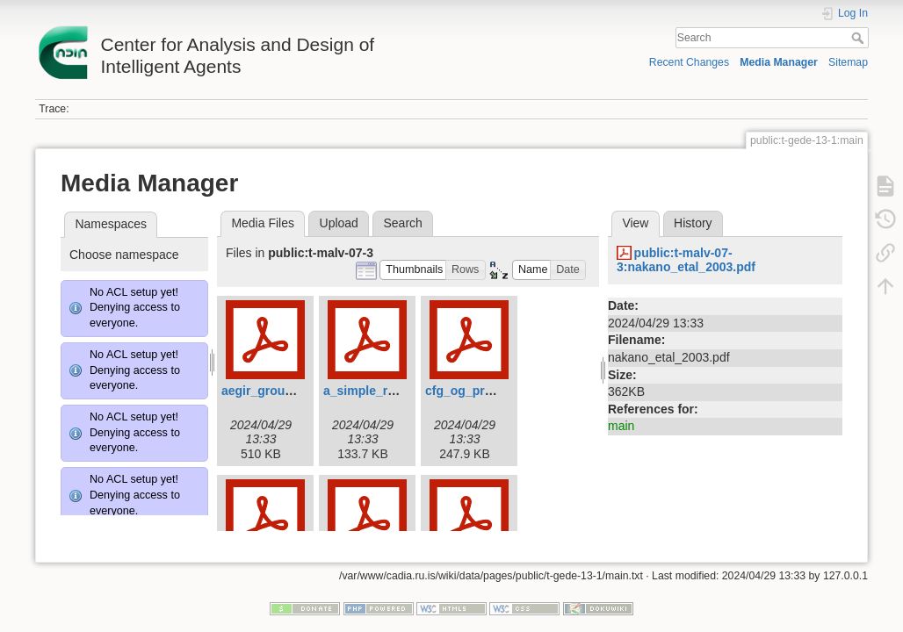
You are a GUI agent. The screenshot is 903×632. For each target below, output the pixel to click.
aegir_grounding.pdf (281, 391)
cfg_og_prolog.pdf (479, 391)
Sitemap (848, 62)
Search (859, 38)
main (621, 426)
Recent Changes (689, 62)
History (693, 223)
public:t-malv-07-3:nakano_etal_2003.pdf (686, 260)
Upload (339, 223)
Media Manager (779, 62)
